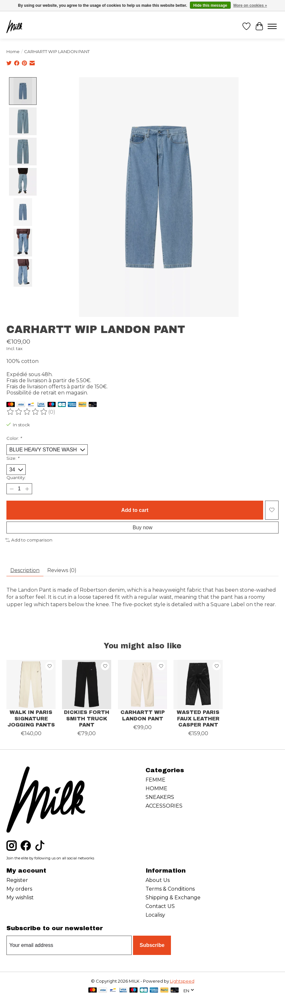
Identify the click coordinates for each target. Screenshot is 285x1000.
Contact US (160, 906)
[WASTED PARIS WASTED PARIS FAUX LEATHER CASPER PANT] (198, 684)
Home (13, 51)
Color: (14, 438)
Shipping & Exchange (173, 897)
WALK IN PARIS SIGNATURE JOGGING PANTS (31, 718)
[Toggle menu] (272, 26)
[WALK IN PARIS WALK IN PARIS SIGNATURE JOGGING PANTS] (31, 684)
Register (17, 880)
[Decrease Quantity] (11, 488)
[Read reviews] (27, 412)
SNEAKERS (160, 797)
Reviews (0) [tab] (61, 570)
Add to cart (134, 510)
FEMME (155, 780)
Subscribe (151, 945)
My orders (19, 889)
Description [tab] (25, 570)
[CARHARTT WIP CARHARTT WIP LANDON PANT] (142, 684)
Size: (12, 458)
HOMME (156, 788)
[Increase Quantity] (27, 488)
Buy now (142, 527)
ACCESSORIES (164, 806)
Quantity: (16, 477)
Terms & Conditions (170, 889)
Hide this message (210, 5)
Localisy (155, 915)
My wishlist (20, 897)
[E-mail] (69, 945)
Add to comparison (28, 539)
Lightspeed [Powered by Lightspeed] (182, 981)
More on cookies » (250, 5)
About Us (158, 880)
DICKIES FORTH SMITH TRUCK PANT (87, 718)
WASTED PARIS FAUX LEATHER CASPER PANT (198, 718)
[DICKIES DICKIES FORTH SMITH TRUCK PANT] (86, 684)
